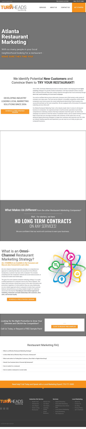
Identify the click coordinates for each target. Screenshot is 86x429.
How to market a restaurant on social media (15, 371)
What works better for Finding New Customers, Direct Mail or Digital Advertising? (26, 359)
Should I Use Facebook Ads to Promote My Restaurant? (19, 363)
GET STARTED (78, 7)
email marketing (44, 94)
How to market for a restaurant (12, 367)
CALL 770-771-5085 (79, 1)
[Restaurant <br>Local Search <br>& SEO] (53, 201)
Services (42, 7)
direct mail (36, 94)
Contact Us (65, 7)
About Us (53, 7)
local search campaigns (58, 94)
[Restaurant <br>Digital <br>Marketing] (32, 157)
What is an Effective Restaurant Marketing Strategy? (18, 352)
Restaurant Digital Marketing (32, 167)
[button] (43, 352)
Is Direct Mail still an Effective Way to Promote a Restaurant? (20, 355)
